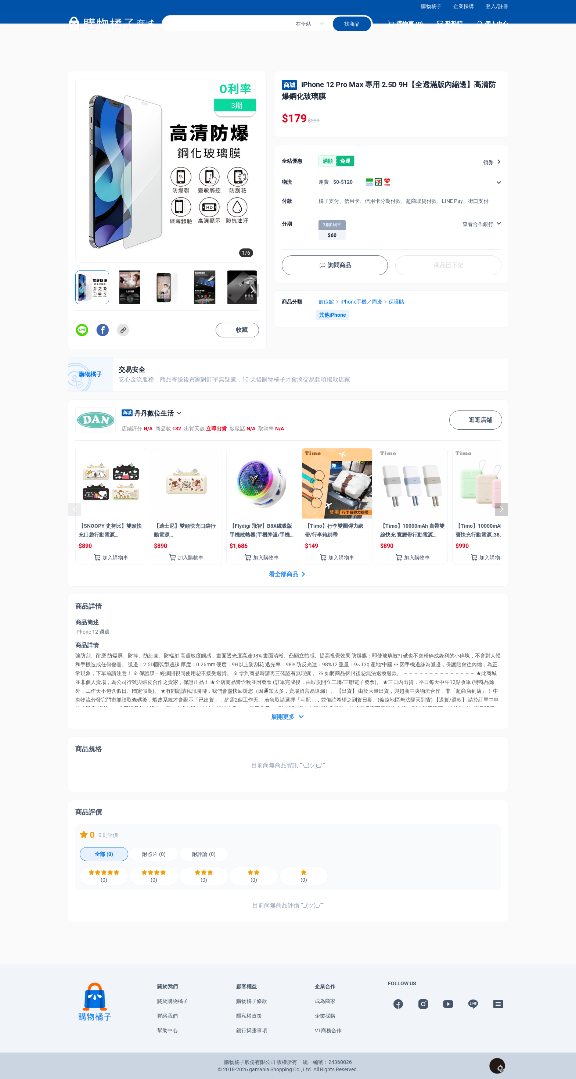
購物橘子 (431, 6)
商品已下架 (448, 265)
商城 (289, 85)
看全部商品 (288, 574)
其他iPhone (332, 315)
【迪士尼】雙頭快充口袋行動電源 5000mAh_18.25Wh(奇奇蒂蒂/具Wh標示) (185, 532)
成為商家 (325, 1001)
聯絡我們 (167, 1016)
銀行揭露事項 (251, 1030)
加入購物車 (111, 557)
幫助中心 (167, 1030)
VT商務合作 (328, 1030)
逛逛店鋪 (475, 420)
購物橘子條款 (251, 1001)
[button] (252, 290)
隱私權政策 (249, 1016)
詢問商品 (335, 265)
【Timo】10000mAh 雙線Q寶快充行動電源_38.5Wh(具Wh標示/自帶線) (487, 532)
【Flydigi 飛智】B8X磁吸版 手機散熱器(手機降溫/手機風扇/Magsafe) (261, 532)
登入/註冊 (497, 6)
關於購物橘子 (172, 1001)
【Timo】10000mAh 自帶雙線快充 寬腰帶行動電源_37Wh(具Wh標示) (412, 532)
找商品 (352, 30)
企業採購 (463, 6)
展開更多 (288, 717)
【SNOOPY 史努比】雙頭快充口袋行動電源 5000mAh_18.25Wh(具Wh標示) (110, 532)
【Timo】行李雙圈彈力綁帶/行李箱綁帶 (334, 530)
